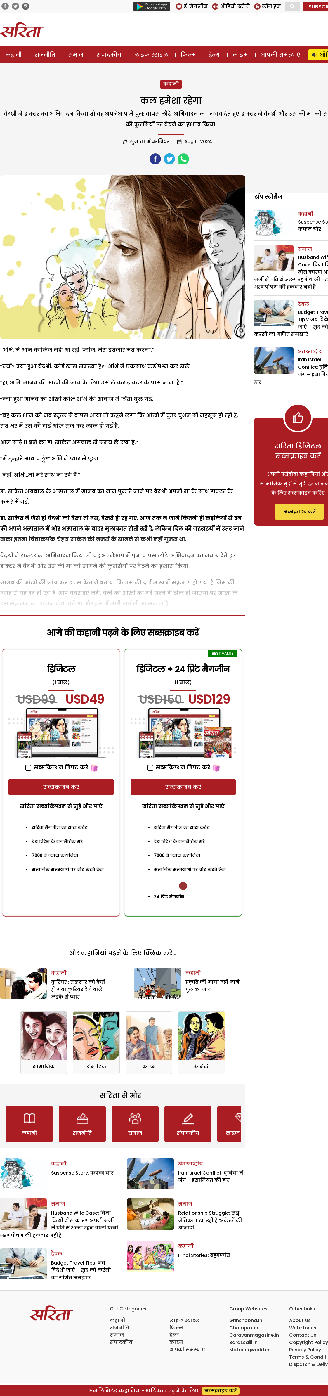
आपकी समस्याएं (281, 54)
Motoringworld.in (249, 1349)
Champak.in (243, 1327)
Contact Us (302, 1335)
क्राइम (240, 54)
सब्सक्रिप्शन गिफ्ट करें (56, 767)
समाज (76, 54)
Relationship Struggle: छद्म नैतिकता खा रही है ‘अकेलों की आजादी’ (210, 1220)
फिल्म (188, 54)
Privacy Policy (305, 1349)
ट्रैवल (56, 1253)
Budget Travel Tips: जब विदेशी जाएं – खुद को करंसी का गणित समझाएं (81, 1270)
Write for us (302, 1327)
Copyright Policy (308, 1342)
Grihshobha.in (245, 1320)
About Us (300, 1320)
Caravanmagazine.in (254, 1335)
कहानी (13, 54)
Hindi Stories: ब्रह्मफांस (204, 1255)
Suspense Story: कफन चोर (82, 1173)
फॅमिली (201, 1066)
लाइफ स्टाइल (151, 54)
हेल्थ (214, 54)
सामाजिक (44, 1066)
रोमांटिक (96, 1066)
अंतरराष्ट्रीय (190, 1164)
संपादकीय (108, 54)
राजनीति (44, 54)
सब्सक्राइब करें (61, 787)
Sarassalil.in (243, 1342)
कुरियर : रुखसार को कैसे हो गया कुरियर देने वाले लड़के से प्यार (78, 989)
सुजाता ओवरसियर (150, 141)
